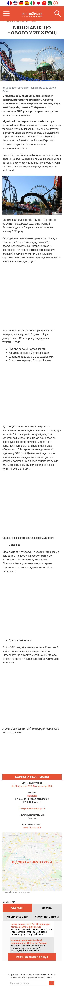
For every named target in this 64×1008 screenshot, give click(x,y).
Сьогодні (17, 908)
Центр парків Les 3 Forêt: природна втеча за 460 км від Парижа (30, 926)
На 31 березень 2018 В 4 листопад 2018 (32, 786)
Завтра (47, 908)
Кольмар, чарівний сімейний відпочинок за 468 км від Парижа (29, 942)
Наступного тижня (47, 917)
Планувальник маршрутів (32, 808)
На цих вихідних (17, 917)
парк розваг (25, 892)
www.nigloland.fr (32, 827)
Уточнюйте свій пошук (32, 957)
